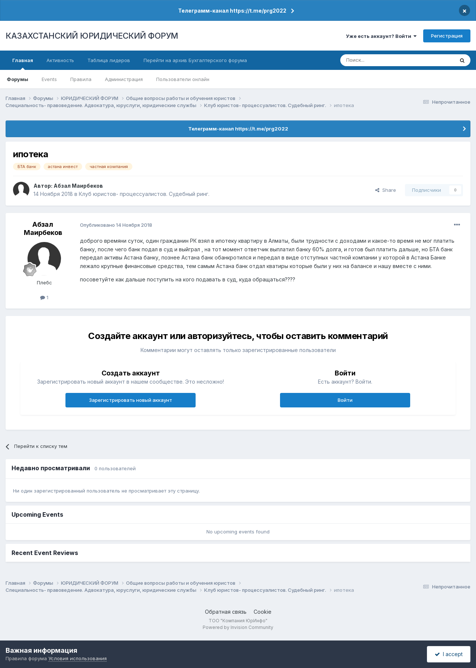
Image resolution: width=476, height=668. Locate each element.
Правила (80, 79)
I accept (449, 654)
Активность (60, 60)
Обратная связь (226, 612)
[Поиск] (376, 60)
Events (49, 79)
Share (385, 190)
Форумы (17, 79)
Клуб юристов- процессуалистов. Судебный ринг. (144, 194)
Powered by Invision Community (238, 627)
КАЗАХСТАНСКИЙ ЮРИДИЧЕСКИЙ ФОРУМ (92, 36)
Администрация (124, 79)
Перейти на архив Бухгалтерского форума (195, 60)
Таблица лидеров (108, 60)
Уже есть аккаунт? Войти (381, 36)
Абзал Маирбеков (78, 186)
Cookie (262, 612)
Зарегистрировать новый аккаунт (130, 400)
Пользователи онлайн (182, 79)
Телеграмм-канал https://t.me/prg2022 (232, 10)
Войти (345, 400)
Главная (22, 63)
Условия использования (77, 658)
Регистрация (447, 36)
